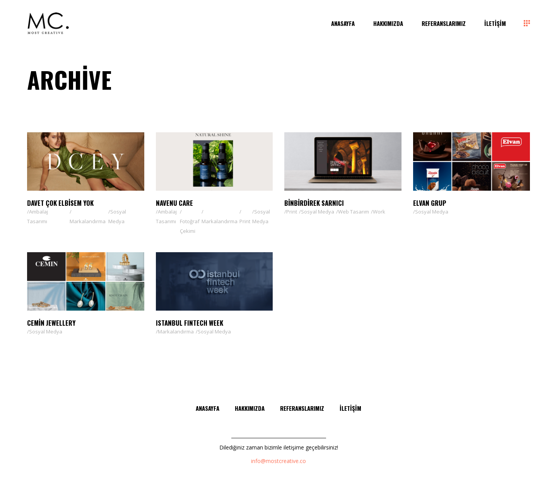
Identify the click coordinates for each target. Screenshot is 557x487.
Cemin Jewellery (51, 323)
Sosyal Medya (117, 216)
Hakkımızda (250, 408)
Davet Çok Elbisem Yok (60, 203)
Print (244, 221)
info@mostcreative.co (278, 461)
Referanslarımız (302, 408)
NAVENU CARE (174, 203)
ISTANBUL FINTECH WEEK (189, 323)
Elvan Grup (429, 203)
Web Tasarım (353, 211)
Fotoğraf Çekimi (190, 226)
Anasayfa (207, 408)
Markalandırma (88, 221)
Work (379, 211)
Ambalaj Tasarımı (37, 216)
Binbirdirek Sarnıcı (314, 203)
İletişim (350, 408)
